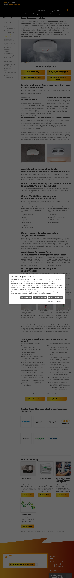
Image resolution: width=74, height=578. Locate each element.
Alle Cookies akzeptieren (55, 297)
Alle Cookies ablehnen (40, 297)
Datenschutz (59, 301)
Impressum (51, 301)
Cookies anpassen (26, 297)
